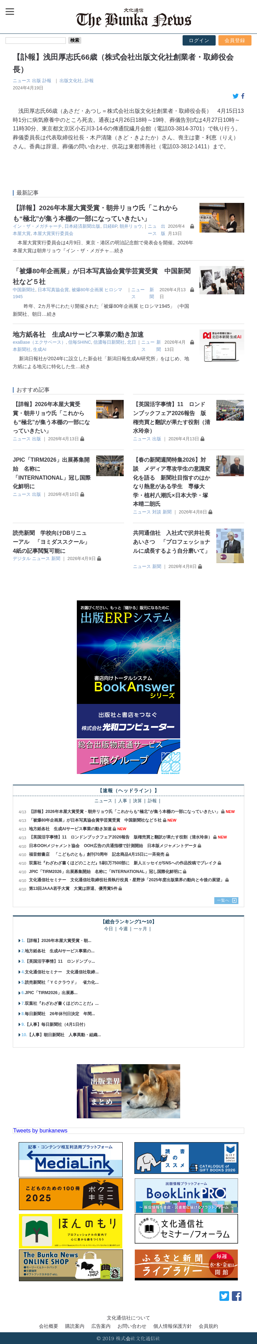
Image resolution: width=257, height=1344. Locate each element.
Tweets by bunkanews (40, 1131)
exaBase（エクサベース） (39, 342)
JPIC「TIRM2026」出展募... (51, 992)
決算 (137, 801)
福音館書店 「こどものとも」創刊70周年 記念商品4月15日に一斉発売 (96, 854)
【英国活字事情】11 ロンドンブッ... (60, 961)
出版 (36, 80)
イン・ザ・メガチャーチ (37, 226)
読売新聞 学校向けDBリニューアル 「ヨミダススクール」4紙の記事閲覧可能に (51, 541)
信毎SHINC (79, 342)
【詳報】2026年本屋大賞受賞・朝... (58, 940)
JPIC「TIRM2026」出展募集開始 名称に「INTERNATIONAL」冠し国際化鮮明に (105, 871)
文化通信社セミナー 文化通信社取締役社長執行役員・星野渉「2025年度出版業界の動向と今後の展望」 (126, 879)
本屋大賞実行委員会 (53, 233)
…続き (116, 250)
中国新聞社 (24, 289)
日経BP (110, 226)
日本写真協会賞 (53, 289)
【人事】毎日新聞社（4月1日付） (56, 1024)
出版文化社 (71, 80)
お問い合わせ (131, 1326)
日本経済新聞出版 (82, 226)
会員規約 (208, 1326)
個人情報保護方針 (172, 1326)
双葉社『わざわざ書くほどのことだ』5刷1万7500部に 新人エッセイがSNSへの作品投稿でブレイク (123, 863)
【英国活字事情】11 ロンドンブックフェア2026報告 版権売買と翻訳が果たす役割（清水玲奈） (120, 837)
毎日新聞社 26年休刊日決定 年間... (60, 1013)
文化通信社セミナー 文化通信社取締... (62, 972)
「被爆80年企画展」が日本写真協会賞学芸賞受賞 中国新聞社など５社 (95, 820)
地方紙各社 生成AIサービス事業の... (59, 951)
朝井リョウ (131, 226)
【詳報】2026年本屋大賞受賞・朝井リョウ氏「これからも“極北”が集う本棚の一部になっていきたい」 (124, 811)
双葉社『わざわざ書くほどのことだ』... (62, 1003)
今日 (108, 929)
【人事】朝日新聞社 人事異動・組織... (64, 1034)
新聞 (167, 511)
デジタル (22, 558)
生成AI (39, 349)
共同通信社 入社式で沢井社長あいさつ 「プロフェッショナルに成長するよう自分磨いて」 (171, 541)
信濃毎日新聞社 (109, 342)
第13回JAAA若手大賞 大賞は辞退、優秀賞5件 (73, 888)
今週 (123, 929)
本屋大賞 (22, 233)
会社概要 (48, 1326)
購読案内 (74, 1326)
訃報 (46, 80)
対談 (156, 511)
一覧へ (223, 900)
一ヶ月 (140, 929)
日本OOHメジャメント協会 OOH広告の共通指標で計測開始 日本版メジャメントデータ (113, 845)
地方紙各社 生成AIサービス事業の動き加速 (78, 334)
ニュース (22, 80)
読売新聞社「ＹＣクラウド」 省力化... (62, 982)
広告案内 (101, 1326)
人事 (122, 801)
